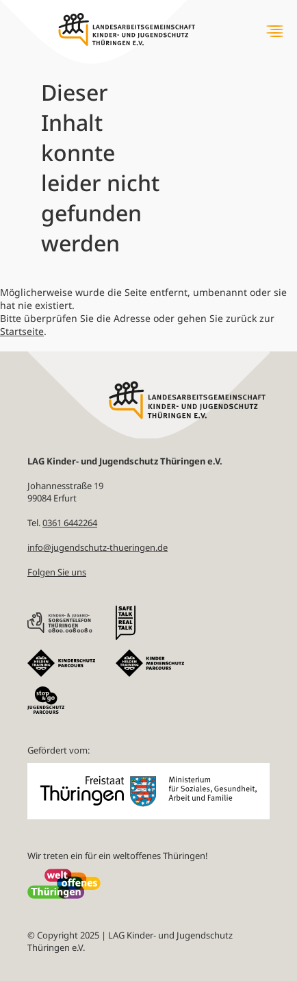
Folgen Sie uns (56, 572)
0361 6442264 (69, 523)
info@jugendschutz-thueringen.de (97, 547)
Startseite (22, 331)
